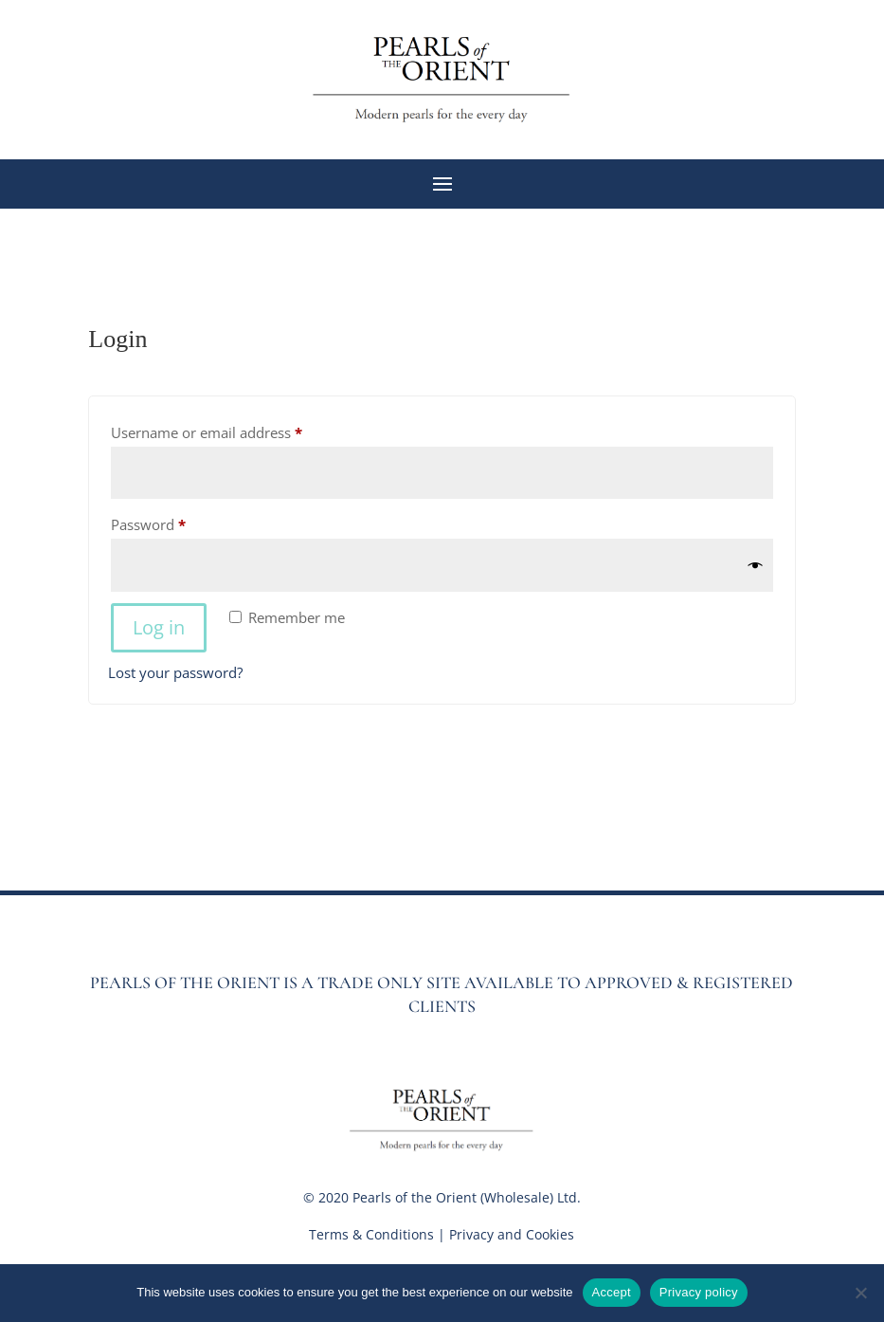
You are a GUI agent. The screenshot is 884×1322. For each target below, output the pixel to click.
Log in (159, 627)
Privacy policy (698, 1292)
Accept (611, 1292)
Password (177, 522)
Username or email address (235, 430)
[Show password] (756, 566)
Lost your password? (175, 672)
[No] (860, 1292)
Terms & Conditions (371, 1234)
